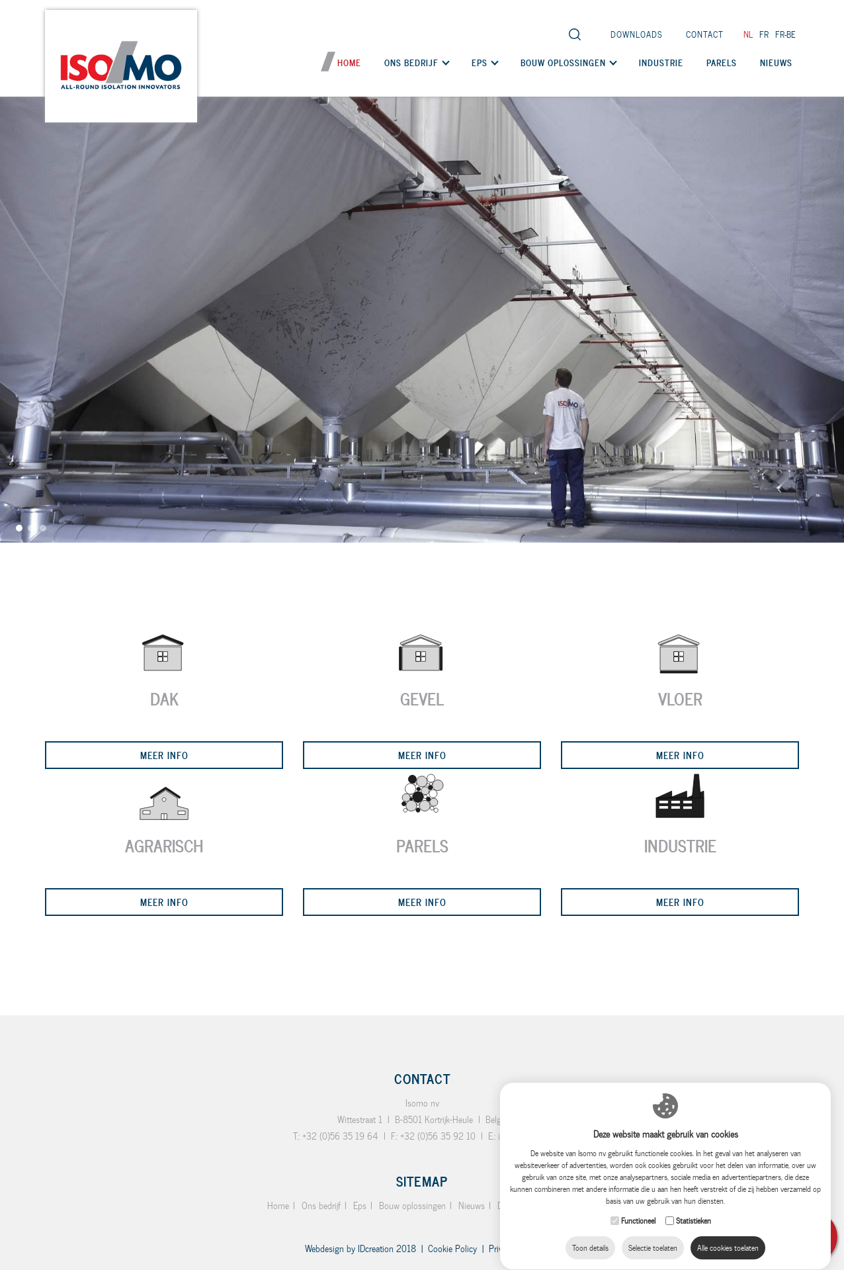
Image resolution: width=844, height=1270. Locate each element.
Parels (721, 62)
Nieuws (776, 62)
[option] (422, 271)
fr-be (785, 34)
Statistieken (693, 1208)
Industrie (661, 62)
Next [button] (827, 629)
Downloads (637, 34)
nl (748, 34)
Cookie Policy (452, 1248)
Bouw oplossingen (563, 62)
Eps (479, 62)
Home (349, 62)
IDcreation (349, 1248)
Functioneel (638, 1208)
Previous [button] (16, 641)
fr (764, 34)
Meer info (164, 754)
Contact (705, 34)
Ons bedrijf (411, 62)
